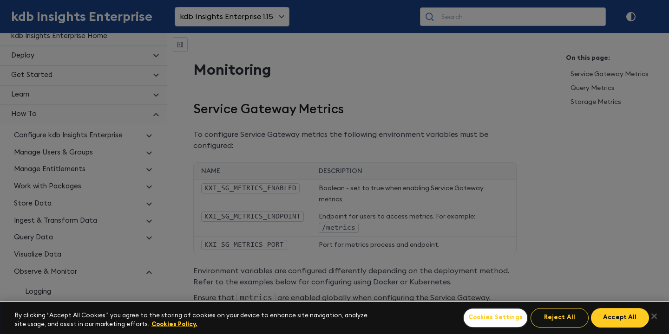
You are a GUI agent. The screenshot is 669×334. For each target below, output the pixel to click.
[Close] (654, 316)
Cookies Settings (495, 318)
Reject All (559, 318)
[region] (334, 317)
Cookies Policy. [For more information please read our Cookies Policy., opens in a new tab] (174, 324)
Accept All (619, 318)
